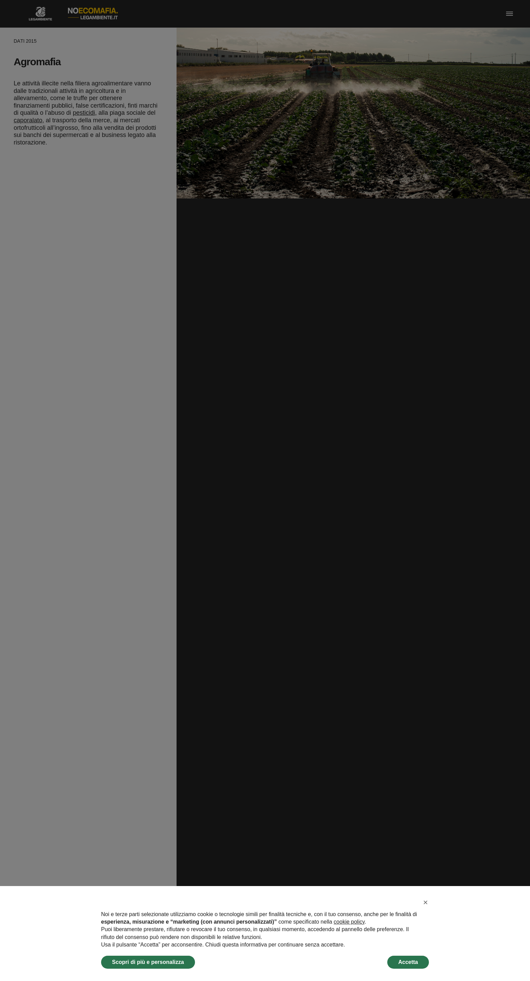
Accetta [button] (408, 962)
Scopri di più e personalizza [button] (148, 962)
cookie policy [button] (349, 922)
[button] (425, 902)
